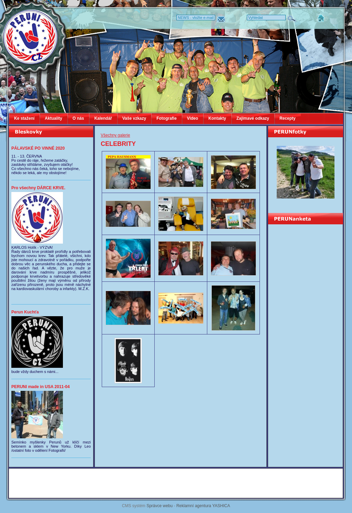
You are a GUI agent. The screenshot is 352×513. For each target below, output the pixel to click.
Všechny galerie (115, 135)
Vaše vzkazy (134, 118)
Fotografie (166, 118)
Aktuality (53, 118)
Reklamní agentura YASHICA (203, 505)
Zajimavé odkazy (252, 118)
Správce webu (159, 505)
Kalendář (103, 118)
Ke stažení (24, 118)
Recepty (287, 118)
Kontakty (217, 118)
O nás (78, 118)
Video (192, 118)
